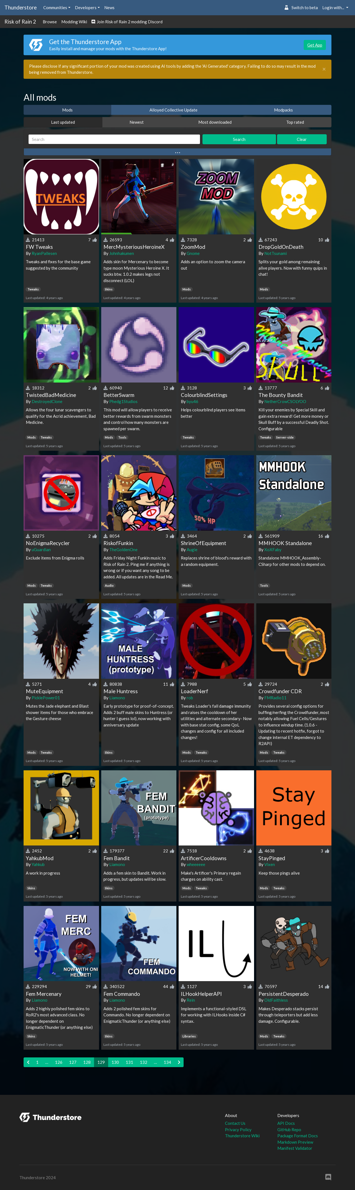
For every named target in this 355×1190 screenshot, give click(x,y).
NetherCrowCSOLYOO (285, 401)
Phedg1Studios (123, 401)
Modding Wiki (74, 21)
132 (143, 1062)
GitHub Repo (289, 1129)
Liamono (117, 697)
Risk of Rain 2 (20, 21)
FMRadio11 (275, 697)
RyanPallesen (44, 253)
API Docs (286, 1123)
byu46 (192, 401)
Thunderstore (20, 7)
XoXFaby (273, 549)
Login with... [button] (333, 7)
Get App (314, 44)
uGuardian (41, 549)
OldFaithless (276, 999)
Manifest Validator (294, 1148)
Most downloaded (215, 122)
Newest (137, 122)
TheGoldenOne (123, 549)
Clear (302, 139)
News (109, 7)
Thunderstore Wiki (242, 1135)
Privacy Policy (238, 1129)
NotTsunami (275, 253)
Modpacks (283, 109)
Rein (191, 999)
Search (239, 139)
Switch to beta (301, 7)
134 (167, 1062)
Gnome (193, 253)
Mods (67, 109)
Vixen (269, 864)
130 (115, 1062)
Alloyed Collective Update (173, 109)
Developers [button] (86, 7)
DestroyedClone (47, 401)
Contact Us (235, 1123)
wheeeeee (196, 864)
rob (190, 697)
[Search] (114, 139)
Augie (192, 549)
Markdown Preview (295, 1142)
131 (129, 1062)
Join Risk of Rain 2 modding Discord (127, 21)
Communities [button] (55, 7)
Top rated (295, 122)
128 (87, 1062)
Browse (50, 21)
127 (73, 1062)
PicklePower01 (46, 697)
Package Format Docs (297, 1135)
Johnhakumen (121, 253)
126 (58, 1062)
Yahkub (38, 864)
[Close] (324, 69)
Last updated (63, 122)
